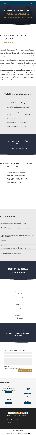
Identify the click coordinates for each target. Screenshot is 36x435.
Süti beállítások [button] (24, 433)
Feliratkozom (8, 392)
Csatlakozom (27, 393)
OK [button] (29, 433)
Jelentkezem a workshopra (25, 370)
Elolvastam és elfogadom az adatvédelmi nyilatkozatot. (14, 368)
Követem (8, 403)
